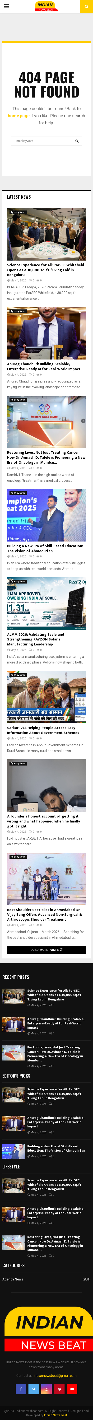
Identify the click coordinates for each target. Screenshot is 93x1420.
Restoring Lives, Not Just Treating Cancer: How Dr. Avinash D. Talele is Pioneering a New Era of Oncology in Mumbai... (46, 457)
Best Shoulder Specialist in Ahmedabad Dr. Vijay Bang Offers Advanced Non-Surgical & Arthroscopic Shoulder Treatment (44, 915)
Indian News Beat (55, 1415)
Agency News (18, 212)
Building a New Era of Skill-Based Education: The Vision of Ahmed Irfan (45, 548)
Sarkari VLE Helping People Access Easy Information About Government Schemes (43, 730)
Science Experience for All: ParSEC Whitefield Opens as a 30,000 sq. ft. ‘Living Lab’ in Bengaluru (45, 270)
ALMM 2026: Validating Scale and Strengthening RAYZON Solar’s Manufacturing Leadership (35, 639)
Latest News (19, 197)
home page (19, 115)
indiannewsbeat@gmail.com (55, 1376)
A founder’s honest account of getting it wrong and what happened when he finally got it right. (43, 821)
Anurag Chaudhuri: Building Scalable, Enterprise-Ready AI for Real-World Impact (43, 366)
